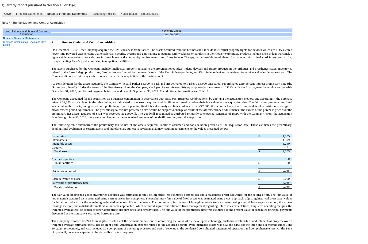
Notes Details (149, 13)
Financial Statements (29, 13)
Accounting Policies (104, 13)
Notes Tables (129, 13)
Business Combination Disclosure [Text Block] (24, 43)
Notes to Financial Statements (67, 13)
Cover (8, 13)
